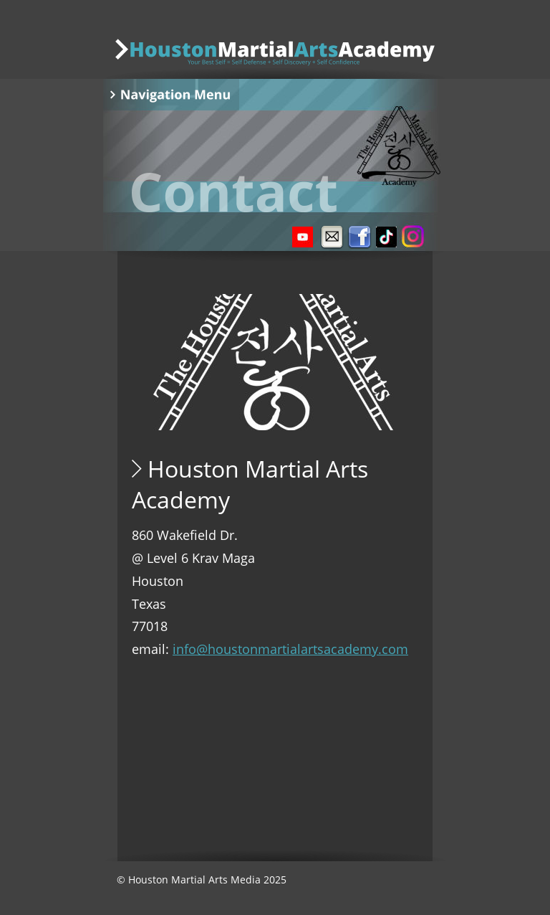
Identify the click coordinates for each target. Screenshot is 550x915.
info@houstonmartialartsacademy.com (290, 649)
